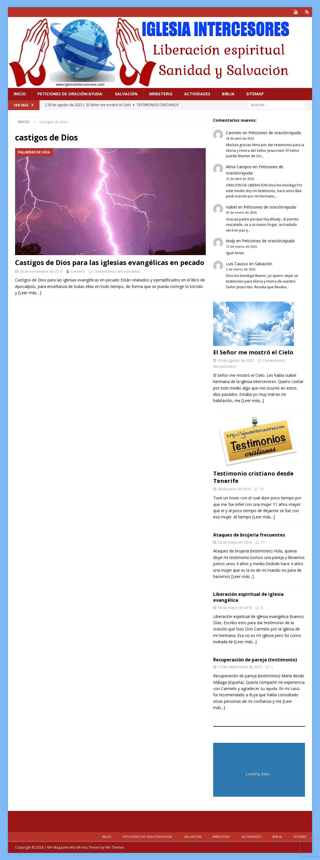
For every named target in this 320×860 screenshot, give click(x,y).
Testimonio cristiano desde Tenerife (253, 477)
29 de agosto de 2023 (236, 360)
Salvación (126, 93)
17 (263, 541)
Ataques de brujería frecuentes (249, 534)
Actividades (197, 93)
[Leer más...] (253, 400)
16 (261, 488)
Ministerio (161, 93)
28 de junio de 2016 (234, 488)
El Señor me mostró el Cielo (253, 352)
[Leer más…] (29, 292)
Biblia (228, 93)
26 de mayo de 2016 (235, 541)
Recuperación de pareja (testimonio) (255, 659)
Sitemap (255, 93)
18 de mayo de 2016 (235, 607)
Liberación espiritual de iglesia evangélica (248, 597)
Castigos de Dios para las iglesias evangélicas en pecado (109, 262)
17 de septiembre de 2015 (240, 666)
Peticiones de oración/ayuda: (70, 93)
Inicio (20, 93)
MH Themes (114, 847)
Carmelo (77, 271)
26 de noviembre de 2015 (41, 271)
